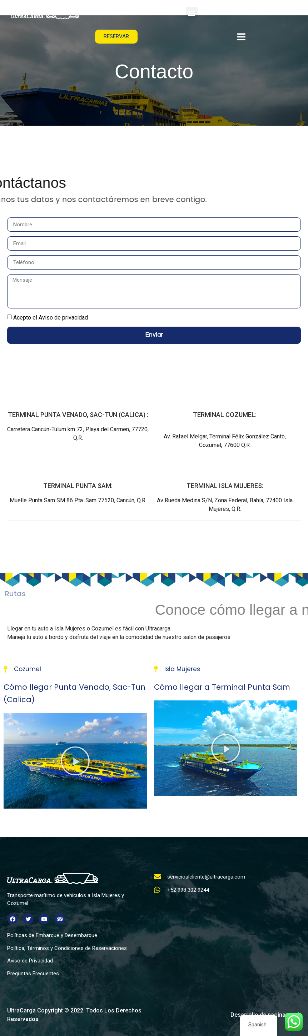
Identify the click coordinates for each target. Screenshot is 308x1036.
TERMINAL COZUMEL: (225, 414)
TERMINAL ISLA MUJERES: (225, 485)
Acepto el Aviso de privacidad (50, 317)
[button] (192, 13)
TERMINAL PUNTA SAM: (78, 485)
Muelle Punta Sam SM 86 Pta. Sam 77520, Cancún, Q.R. (78, 500)
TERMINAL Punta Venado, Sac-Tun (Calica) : (78, 414)
